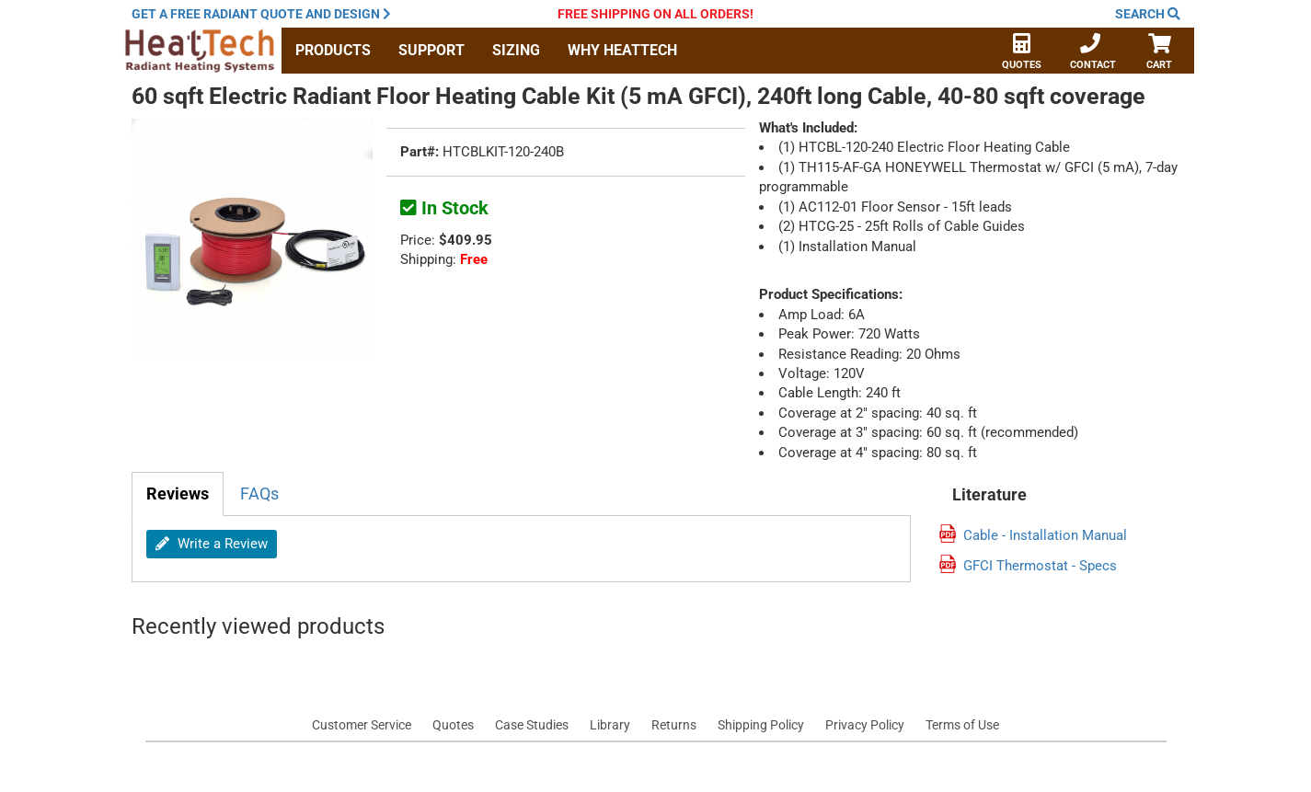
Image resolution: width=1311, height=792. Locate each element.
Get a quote (261, 13)
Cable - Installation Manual (1045, 536)
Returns (673, 724)
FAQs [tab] (259, 493)
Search (1147, 13)
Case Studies (532, 724)
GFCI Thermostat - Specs (1040, 566)
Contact (1093, 53)
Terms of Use (962, 724)
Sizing (516, 50)
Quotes (1021, 53)
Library (610, 724)
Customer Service (361, 724)
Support (431, 50)
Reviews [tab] (177, 493)
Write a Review (211, 543)
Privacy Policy (864, 724)
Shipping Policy (761, 724)
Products (333, 50)
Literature (989, 495)
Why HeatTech (622, 50)
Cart (1159, 53)
